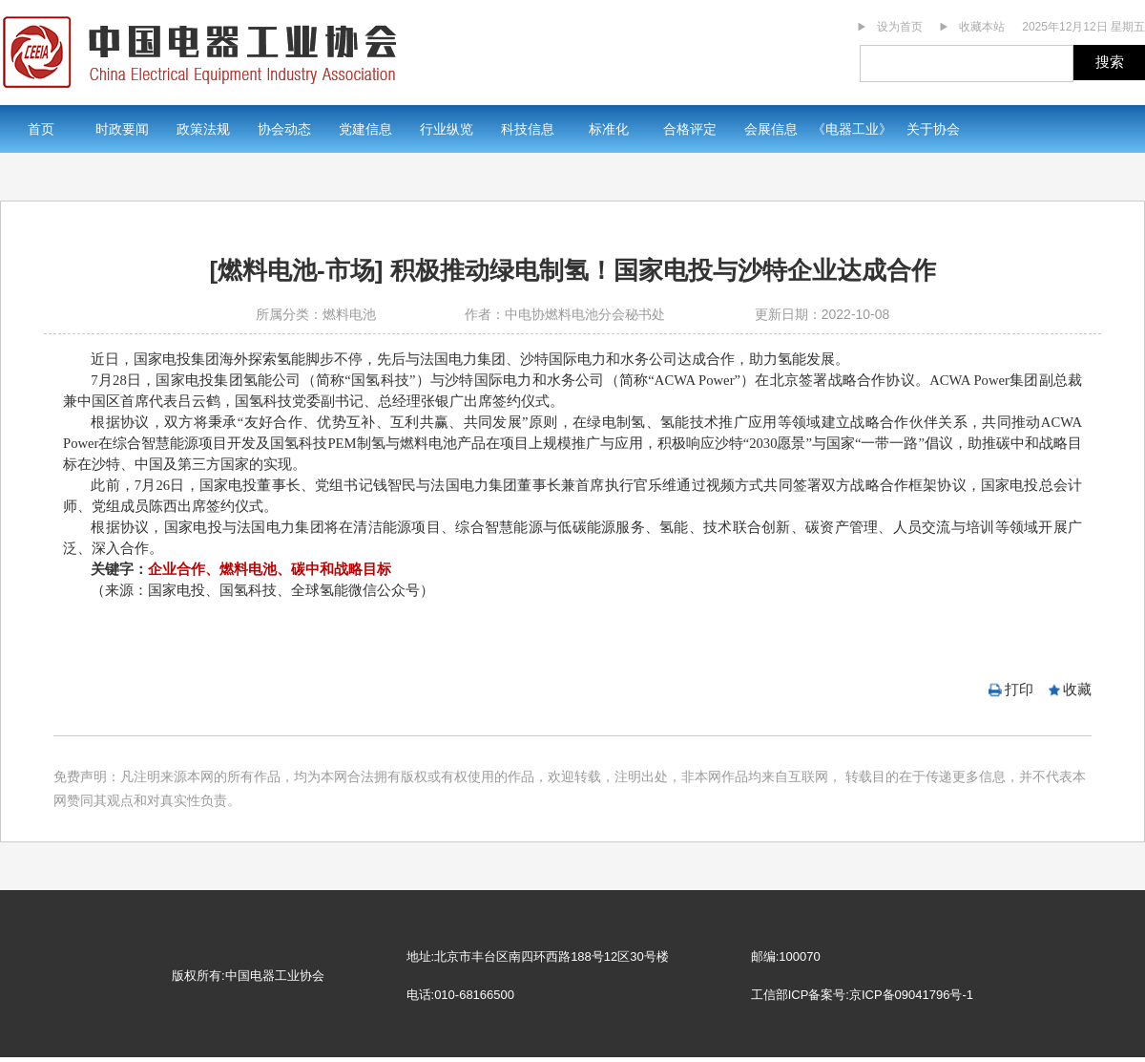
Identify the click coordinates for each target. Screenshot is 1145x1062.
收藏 (1077, 689)
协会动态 (284, 129)
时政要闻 (122, 129)
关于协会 (933, 129)
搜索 (1109, 61)
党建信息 (365, 129)
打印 (1019, 689)
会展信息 (771, 129)
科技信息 (527, 129)
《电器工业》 (852, 129)
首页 (41, 129)
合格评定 (690, 129)
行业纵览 (446, 129)
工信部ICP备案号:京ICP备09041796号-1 (862, 995)
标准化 (609, 129)
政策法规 (203, 129)
